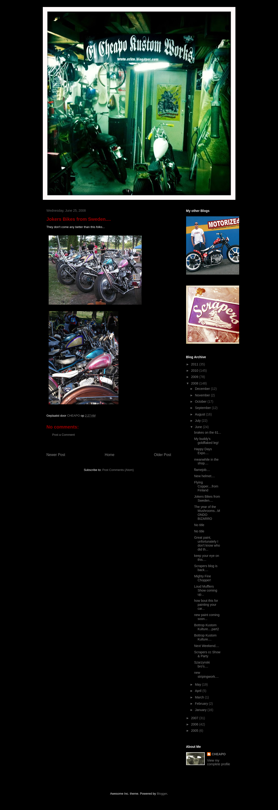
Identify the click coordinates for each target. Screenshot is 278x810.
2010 (195, 370)
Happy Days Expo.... (203, 451)
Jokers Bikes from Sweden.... (207, 498)
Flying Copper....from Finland (206, 486)
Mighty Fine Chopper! (202, 578)
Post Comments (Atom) (118, 470)
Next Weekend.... (206, 646)
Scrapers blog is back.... (205, 568)
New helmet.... (204, 476)
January (201, 710)
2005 (195, 730)
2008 (195, 383)
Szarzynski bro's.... (202, 664)
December (203, 389)
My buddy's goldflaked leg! (206, 441)
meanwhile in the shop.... (206, 461)
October (201, 401)
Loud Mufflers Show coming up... (205, 590)
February (202, 703)
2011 (195, 364)
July (198, 420)
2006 (195, 724)
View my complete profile (218, 762)
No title (199, 525)
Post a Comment (63, 434)
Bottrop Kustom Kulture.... (205, 637)
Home (109, 455)
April (198, 691)
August (200, 414)
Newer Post (56, 455)
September (203, 408)
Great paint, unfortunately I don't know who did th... (207, 543)
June (199, 427)
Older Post (162, 455)
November (203, 395)
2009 (195, 377)
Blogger (162, 793)
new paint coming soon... (206, 617)
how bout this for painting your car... (206, 604)
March (200, 697)
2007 (195, 718)
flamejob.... (202, 470)
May (198, 684)
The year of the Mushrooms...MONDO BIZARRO (207, 512)
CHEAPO (219, 754)
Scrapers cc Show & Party (207, 654)
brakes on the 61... (207, 432)
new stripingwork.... (206, 674)
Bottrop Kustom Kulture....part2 (206, 627)
